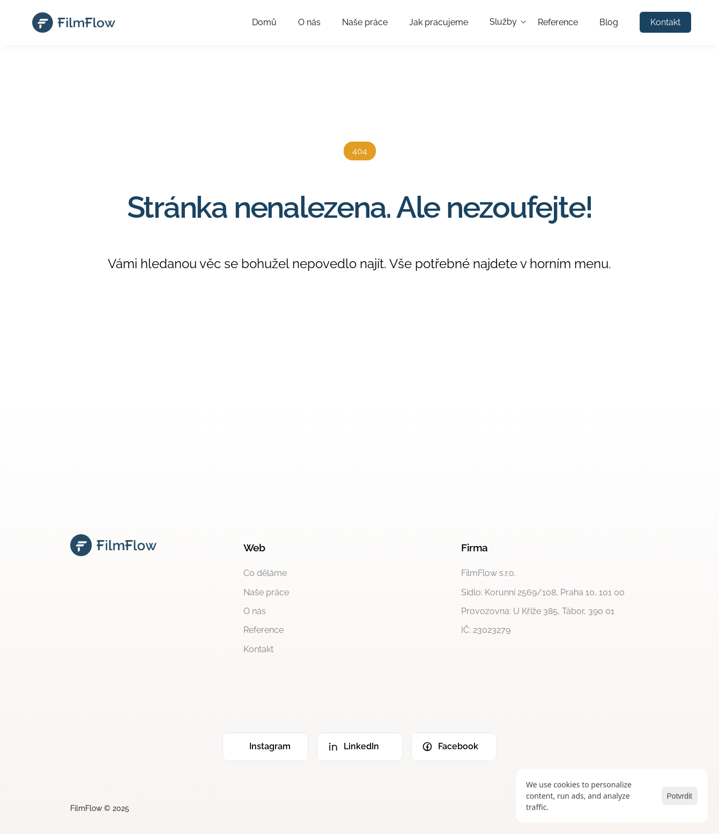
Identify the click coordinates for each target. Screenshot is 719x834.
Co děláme (265, 573)
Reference (558, 22)
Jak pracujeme (438, 22)
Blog (608, 22)
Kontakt (258, 649)
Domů (264, 22)
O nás (309, 22)
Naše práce (365, 22)
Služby (503, 22)
